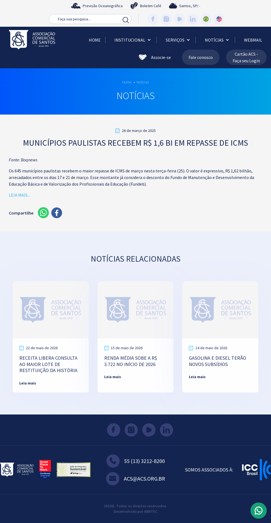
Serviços (178, 40)
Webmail (253, 40)
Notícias (217, 40)
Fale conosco (201, 57)
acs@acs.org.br (135, 478)
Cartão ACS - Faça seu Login (246, 57)
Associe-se (155, 57)
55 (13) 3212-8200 (135, 461)
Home (95, 40)
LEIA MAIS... (19, 195)
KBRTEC (150, 511)
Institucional (133, 40)
